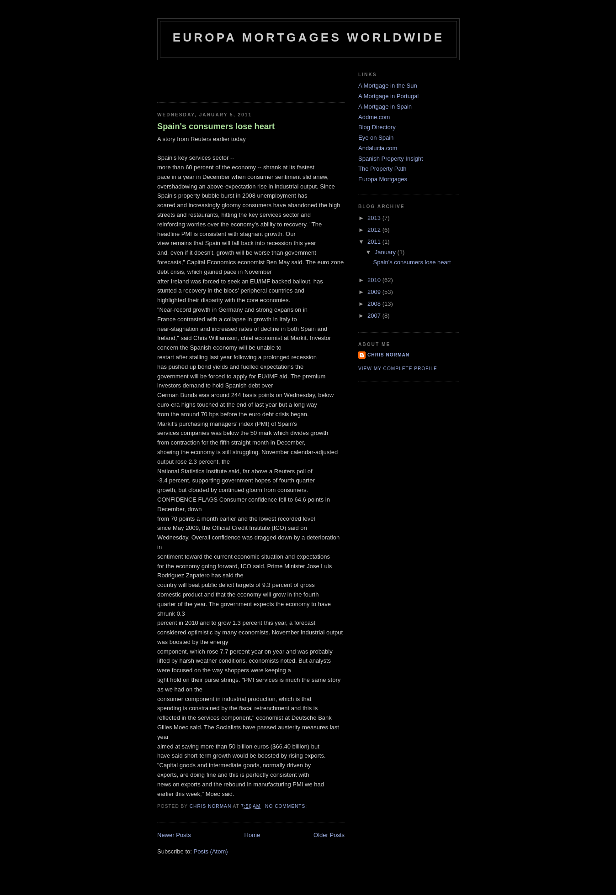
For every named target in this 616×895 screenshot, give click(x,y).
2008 (374, 303)
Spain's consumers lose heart (216, 126)
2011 (374, 241)
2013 (374, 218)
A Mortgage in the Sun (387, 85)
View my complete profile (397, 368)
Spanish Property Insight (390, 158)
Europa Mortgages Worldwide (309, 37)
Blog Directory (377, 127)
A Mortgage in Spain (385, 106)
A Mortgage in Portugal (388, 96)
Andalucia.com (377, 148)
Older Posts (329, 835)
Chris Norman (388, 354)
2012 (374, 229)
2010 (374, 280)
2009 (374, 291)
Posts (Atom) (211, 851)
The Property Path (382, 168)
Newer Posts (174, 835)
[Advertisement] (210, 78)
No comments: (287, 806)
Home (252, 835)
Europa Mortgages (382, 179)
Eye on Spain (375, 137)
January (386, 252)
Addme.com (374, 117)
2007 (374, 315)
